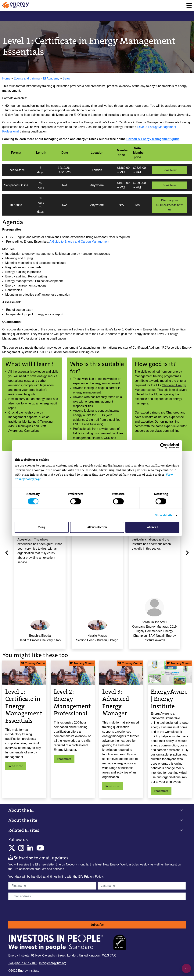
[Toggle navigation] (189, 5)
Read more (15, 766)
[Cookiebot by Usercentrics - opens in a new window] (162, 446)
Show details (163, 515)
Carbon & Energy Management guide (152, 139)
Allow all (152, 527)
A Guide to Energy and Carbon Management (79, 241)
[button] (97, 810)
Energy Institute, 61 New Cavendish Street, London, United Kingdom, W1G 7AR (62, 955)
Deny (41, 527)
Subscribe (97, 925)
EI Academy (51, 78)
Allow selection (97, 527)
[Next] (187, 552)
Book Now (170, 170)
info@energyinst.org (52, 963)
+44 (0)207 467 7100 (22, 963)
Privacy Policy (93, 876)
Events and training (27, 78)
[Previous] (7, 552)
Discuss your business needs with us (170, 204)
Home (6, 78)
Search (67, 78)
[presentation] (37, 910)
